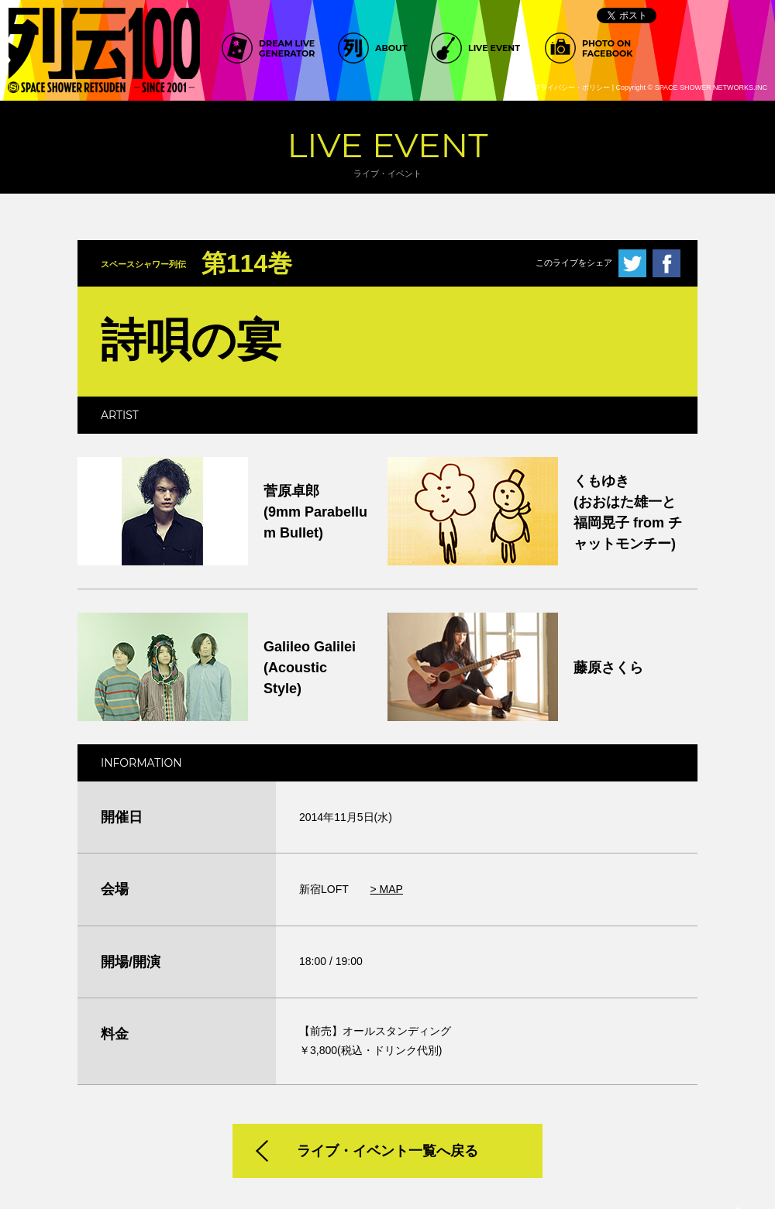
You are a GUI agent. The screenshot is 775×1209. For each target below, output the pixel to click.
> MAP (386, 889)
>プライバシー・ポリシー (569, 87)
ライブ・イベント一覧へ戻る (387, 1151)
